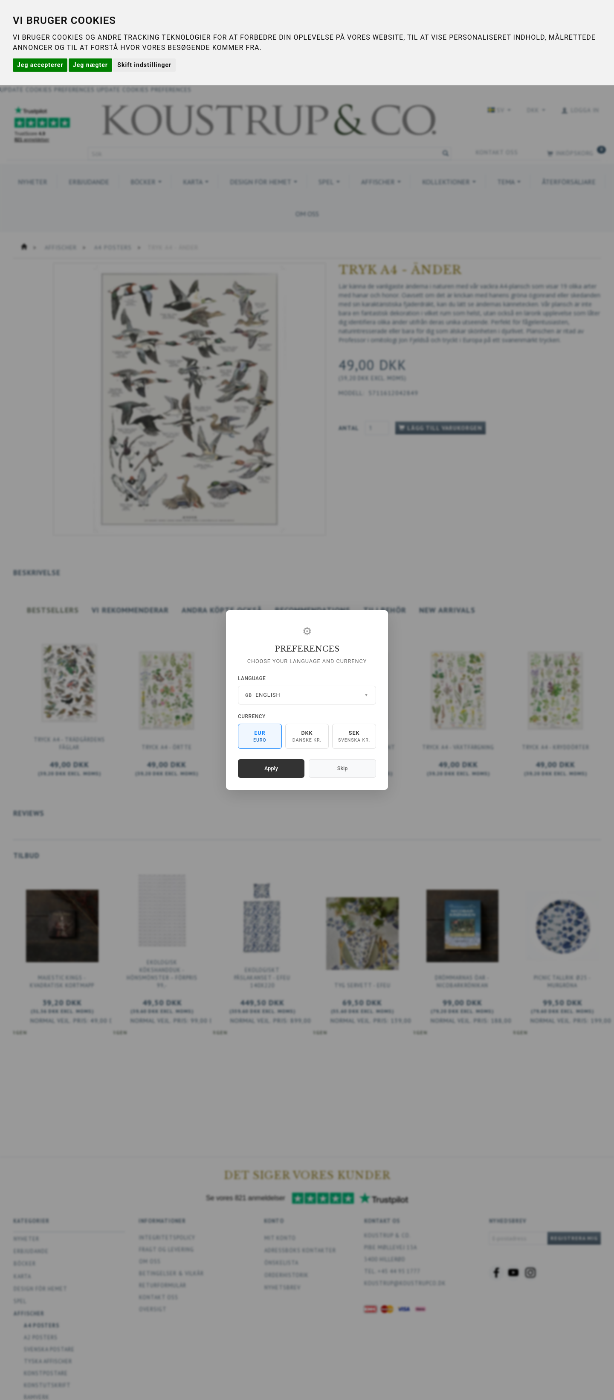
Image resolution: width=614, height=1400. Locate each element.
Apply (271, 768)
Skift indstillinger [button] (144, 64)
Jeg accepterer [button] (40, 64)
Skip (342, 768)
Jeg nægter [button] (90, 64)
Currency (252, 716)
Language (252, 678)
